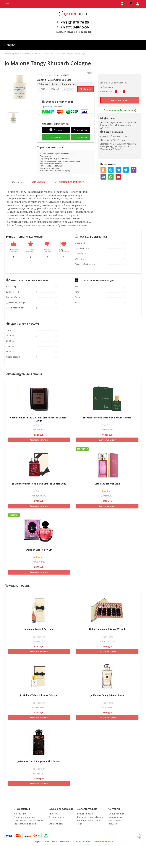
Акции (80, 823)
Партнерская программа (89, 820)
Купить (85, 89)
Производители (85, 813)
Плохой (47, 250)
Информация (20, 813)
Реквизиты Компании (24, 817)
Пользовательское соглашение (29, 820)
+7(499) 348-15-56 (74, 27)
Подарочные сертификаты (90, 817)
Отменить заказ (57, 823)
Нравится (14, 250)
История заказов (116, 817)
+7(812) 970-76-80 (74, 22)
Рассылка (112, 823)
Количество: (106, 91)
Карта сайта (55, 820)
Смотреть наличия (39, 439)
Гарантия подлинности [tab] (69, 182)
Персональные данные (25, 823)
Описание (18, 182)
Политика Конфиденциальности (97, 841)
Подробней (80, 130)
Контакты (53, 813)
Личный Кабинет (116, 813)
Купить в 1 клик (120, 100)
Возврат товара (56, 817)
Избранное (64, 250)
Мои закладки (114, 820)
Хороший (30, 250)
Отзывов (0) (39, 181)
